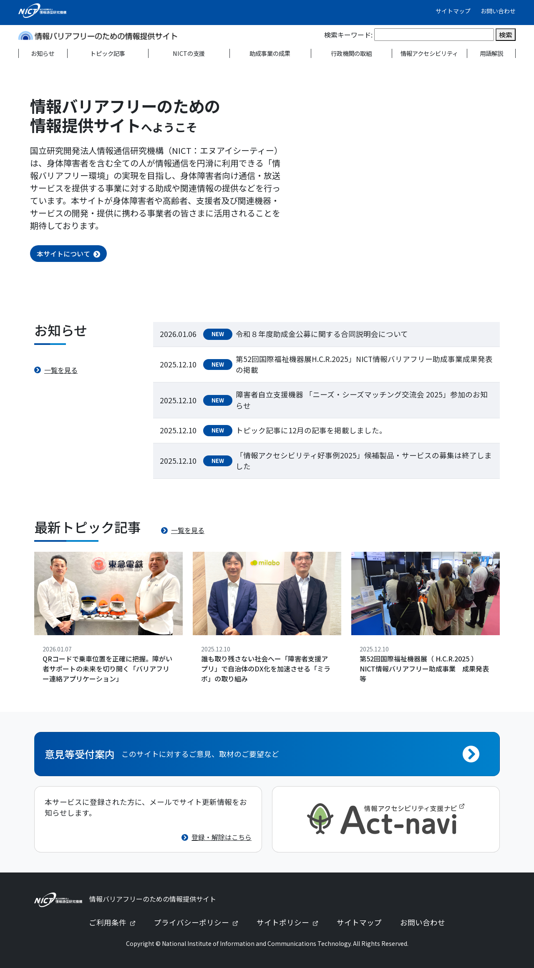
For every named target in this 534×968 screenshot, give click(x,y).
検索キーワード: (348, 35)
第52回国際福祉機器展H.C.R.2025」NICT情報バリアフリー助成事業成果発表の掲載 (364, 364)
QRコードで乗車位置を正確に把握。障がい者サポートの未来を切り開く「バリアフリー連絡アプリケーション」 (107, 669)
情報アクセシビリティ (429, 53)
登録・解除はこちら (221, 837)
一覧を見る (61, 370)
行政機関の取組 (351, 53)
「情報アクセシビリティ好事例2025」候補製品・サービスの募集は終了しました (364, 460)
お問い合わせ (498, 11)
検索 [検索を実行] (505, 35)
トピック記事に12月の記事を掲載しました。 (311, 430)
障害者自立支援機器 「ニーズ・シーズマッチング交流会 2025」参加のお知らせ (362, 399)
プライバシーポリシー (199, 922)
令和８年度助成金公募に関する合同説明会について (322, 334)
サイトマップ (453, 11)
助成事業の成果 (269, 53)
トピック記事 (107, 53)
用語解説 (491, 53)
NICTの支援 (189, 53)
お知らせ (42, 53)
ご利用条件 (115, 922)
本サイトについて (63, 254)
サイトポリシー (291, 922)
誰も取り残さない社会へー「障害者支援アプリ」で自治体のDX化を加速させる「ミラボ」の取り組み (265, 669)
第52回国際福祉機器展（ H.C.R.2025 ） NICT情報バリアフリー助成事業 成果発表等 (424, 669)
